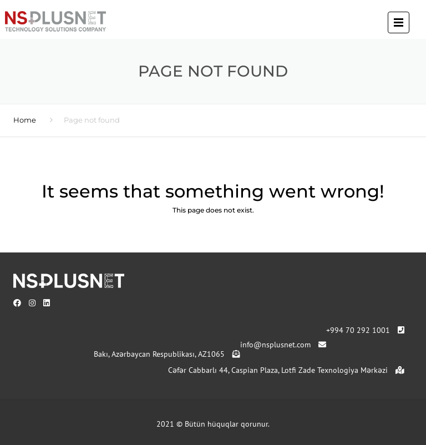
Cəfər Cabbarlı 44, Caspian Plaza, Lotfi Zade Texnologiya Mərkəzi (286, 370)
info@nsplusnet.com (283, 345)
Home (24, 119)
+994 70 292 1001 (365, 330)
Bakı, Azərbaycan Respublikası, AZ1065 (167, 354)
